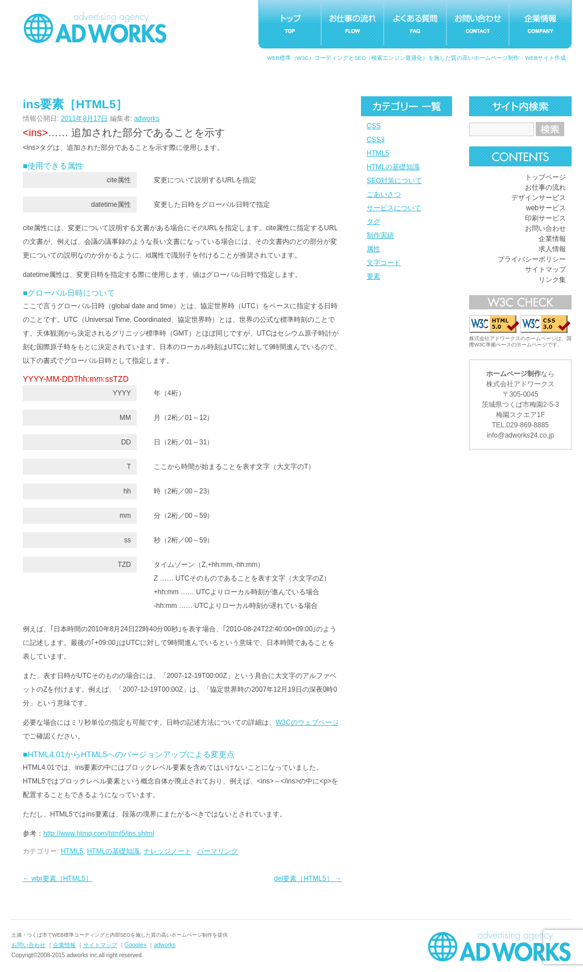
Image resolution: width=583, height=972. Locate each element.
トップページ (545, 177)
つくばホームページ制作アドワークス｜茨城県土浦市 (95, 27)
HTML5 (378, 153)
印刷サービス (545, 218)
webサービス (546, 208)
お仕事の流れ (545, 187)
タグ (373, 222)
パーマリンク (217, 851)
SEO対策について (394, 181)
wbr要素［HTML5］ (57, 879)
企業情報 (552, 239)
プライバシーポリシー (532, 259)
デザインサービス (538, 198)
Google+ (136, 945)
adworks (146, 118)
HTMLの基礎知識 (393, 167)
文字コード (384, 263)
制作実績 (380, 235)
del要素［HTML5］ (308, 879)
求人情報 (552, 249)
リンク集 (552, 280)
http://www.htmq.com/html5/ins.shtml (98, 834)
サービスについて (394, 208)
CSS (374, 126)
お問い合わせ (545, 228)
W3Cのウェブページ (307, 722)
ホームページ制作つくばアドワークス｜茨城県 (499, 946)
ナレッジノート (167, 851)
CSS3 (375, 140)
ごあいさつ (384, 194)
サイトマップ (545, 269)
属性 (373, 249)
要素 (373, 276)
